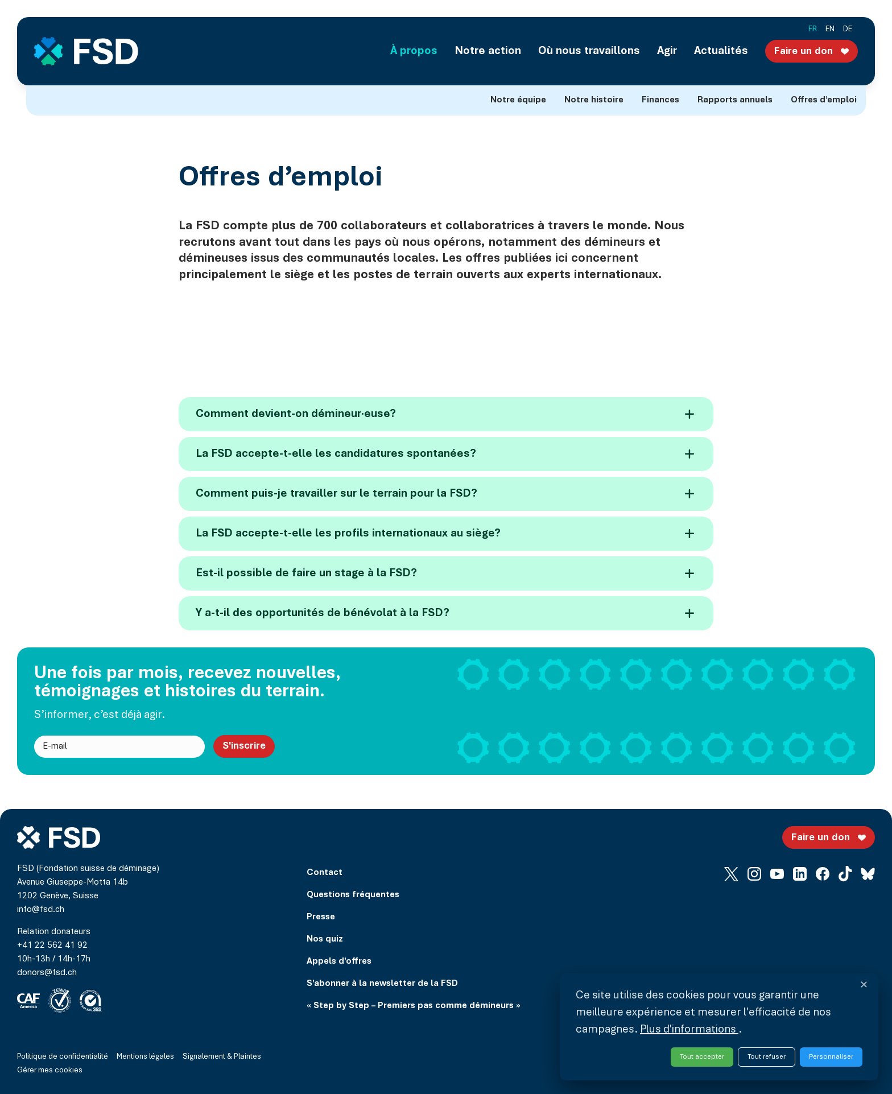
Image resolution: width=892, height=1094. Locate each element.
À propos (413, 51)
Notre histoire (593, 100)
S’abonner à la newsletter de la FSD (382, 983)
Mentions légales (145, 1057)
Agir (667, 51)
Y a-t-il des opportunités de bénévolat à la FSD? (445, 613)
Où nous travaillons (589, 51)
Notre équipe (518, 100)
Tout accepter (702, 1056)
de (847, 30)
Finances (660, 100)
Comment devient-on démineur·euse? (445, 414)
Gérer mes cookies (49, 1071)
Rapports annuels (735, 100)
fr (812, 30)
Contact (324, 872)
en (830, 30)
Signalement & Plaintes (222, 1057)
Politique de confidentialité (62, 1057)
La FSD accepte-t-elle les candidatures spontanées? (445, 454)
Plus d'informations (689, 1029)
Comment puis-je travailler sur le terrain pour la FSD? (445, 493)
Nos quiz (325, 939)
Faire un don (813, 51)
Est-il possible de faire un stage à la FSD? (445, 573)
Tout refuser (767, 1056)
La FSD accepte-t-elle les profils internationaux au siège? (445, 533)
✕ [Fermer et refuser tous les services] (864, 986)
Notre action (488, 51)
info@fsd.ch (40, 909)
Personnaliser (831, 1056)
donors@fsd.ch (47, 972)
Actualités (721, 51)
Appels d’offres (339, 961)
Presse (321, 917)
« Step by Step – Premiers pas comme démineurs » (414, 1005)
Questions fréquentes (353, 894)
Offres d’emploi (824, 100)
